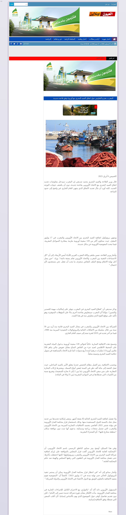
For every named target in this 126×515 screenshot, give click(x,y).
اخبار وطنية (82, 39)
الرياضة (48, 39)
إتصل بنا (114, 4)
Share (110, 511)
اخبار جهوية (106, 39)
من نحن (107, 4)
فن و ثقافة (58, 39)
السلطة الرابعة (69, 39)
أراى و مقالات (94, 39)
